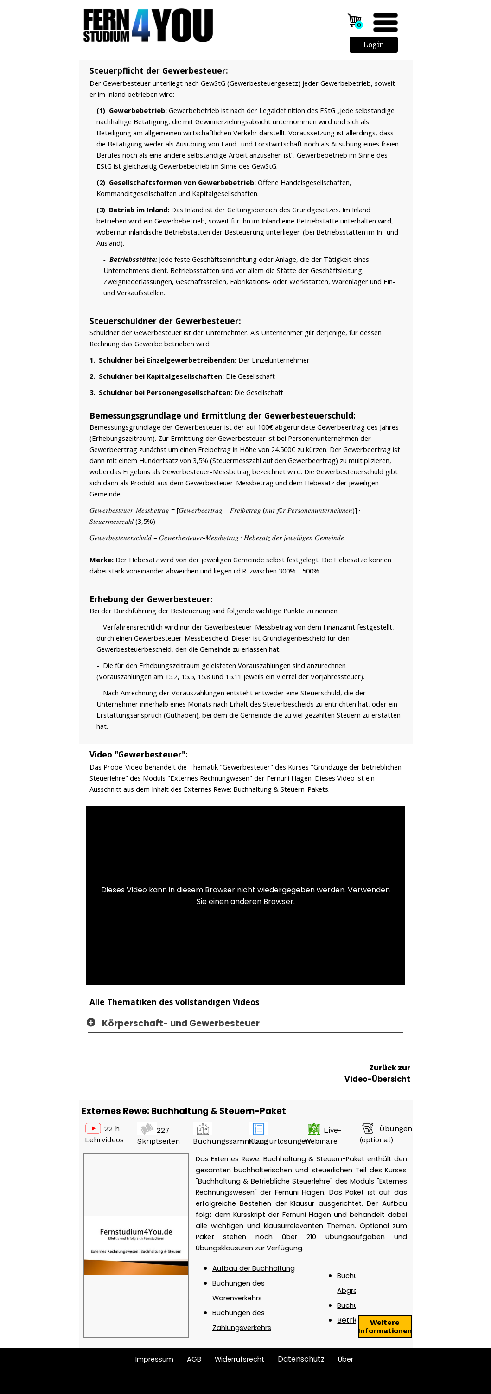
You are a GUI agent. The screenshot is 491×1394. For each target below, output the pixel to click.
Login (373, 44)
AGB (194, 1359)
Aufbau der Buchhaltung (253, 1268)
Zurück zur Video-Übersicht (377, 1073)
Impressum (154, 1359)
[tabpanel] (245, 405)
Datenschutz (301, 1359)
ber (345, 1359)
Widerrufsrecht (239, 1359)
